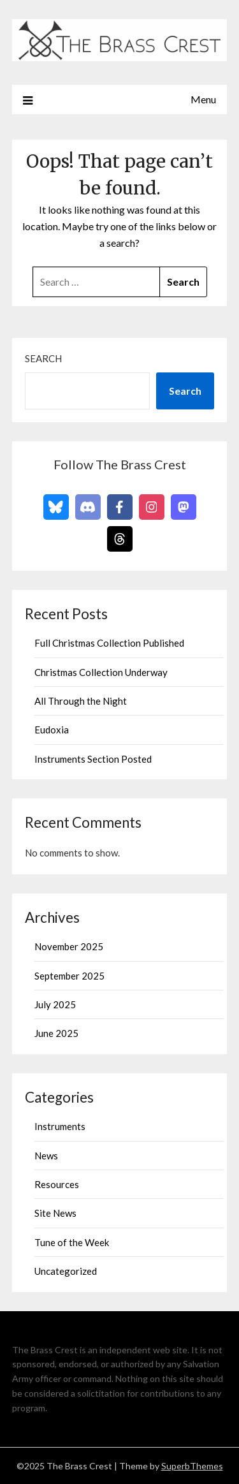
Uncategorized (65, 1271)
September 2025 (69, 975)
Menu (203, 99)
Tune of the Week (71, 1242)
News (46, 1155)
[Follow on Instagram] (151, 507)
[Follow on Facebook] (120, 507)
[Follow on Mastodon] (183, 507)
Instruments (59, 1126)
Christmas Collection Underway (101, 672)
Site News (55, 1213)
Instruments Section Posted (93, 759)
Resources (56, 1184)
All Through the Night (80, 701)
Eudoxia (51, 729)
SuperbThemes (192, 1465)
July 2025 (55, 1004)
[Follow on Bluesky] (56, 507)
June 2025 (56, 1033)
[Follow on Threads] (120, 539)
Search (43, 358)
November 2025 (68, 946)
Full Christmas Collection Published (109, 643)
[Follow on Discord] (88, 507)
